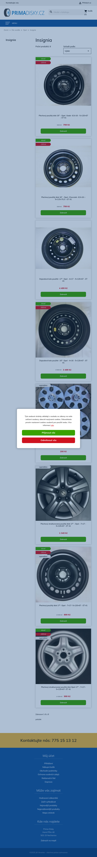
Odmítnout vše (48, 440)
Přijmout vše (48, 432)
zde (52, 425)
